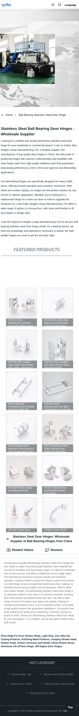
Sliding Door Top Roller (43, 693)
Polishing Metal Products (35, 639)
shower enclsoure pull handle (33, 642)
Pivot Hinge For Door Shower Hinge (21, 635)
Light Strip (48, 635)
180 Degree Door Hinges (48, 646)
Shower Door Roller (22, 683)
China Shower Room (62, 642)
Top (70, 706)
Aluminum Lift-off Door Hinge (17, 646)
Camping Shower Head (63, 639)
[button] (53, 5)
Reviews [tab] (54, 550)
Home (9, 115)
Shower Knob (8, 642)
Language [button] (70, 5)
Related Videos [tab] (20, 550)
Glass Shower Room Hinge (60, 683)
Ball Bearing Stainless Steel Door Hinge (42, 115)
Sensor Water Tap (22, 674)
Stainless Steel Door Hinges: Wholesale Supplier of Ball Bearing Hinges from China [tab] (39, 539)
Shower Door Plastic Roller (59, 674)
